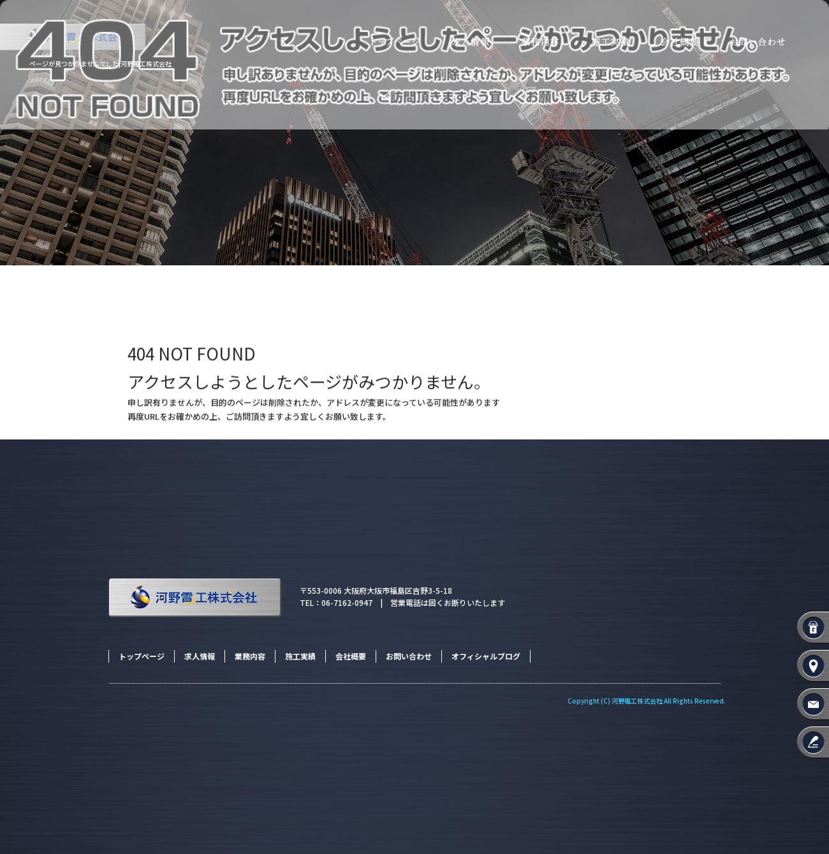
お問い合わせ (771, 42)
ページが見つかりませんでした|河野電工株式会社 (100, 63)
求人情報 (469, 42)
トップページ (389, 42)
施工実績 (609, 42)
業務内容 (539, 42)
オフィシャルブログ (485, 656)
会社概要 (679, 42)
